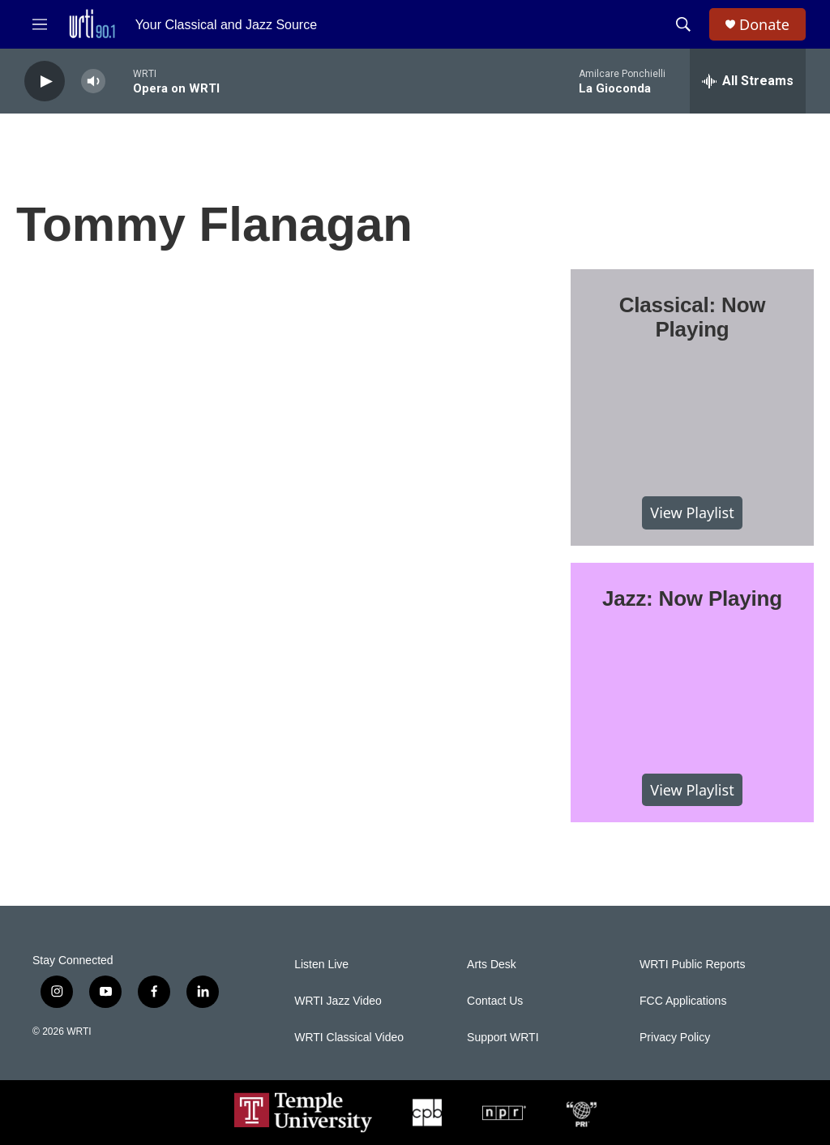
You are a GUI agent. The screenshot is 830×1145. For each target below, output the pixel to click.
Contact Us (495, 1001)
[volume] (93, 81)
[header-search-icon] (683, 24)
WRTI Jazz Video (338, 1001)
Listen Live (321, 964)
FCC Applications (683, 1001)
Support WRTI (502, 1037)
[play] (45, 81)
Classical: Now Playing (692, 317)
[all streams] (748, 81)
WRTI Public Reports (692, 964)
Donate (764, 24)
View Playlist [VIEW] (692, 512)
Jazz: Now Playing (692, 598)
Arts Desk (491, 964)
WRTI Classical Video (349, 1037)
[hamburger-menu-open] (39, 24)
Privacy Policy (675, 1037)
